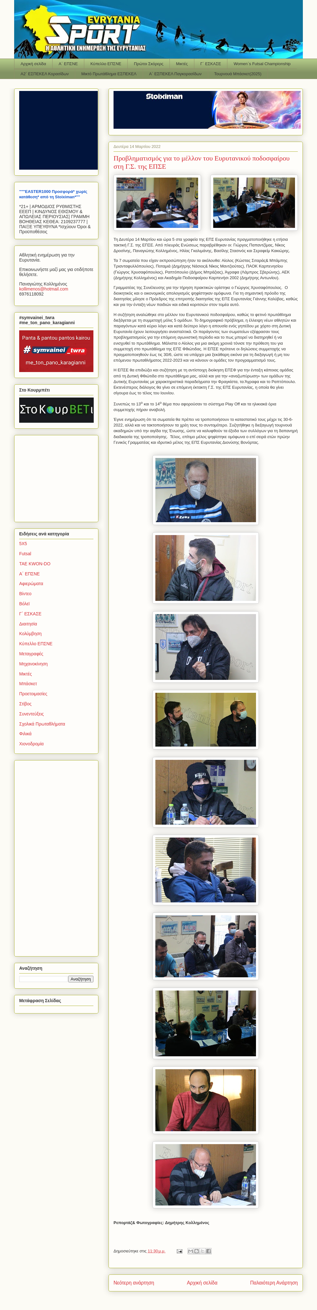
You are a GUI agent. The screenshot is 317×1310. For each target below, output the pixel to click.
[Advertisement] (58, 477)
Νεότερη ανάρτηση (134, 1282)
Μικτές (182, 63)
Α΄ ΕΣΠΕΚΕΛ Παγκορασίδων (175, 73)
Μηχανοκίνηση (33, 663)
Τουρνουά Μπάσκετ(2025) (237, 73)
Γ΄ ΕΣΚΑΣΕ (210, 63)
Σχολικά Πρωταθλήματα (42, 723)
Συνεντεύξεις (31, 713)
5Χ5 (23, 543)
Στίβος (25, 703)
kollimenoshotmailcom (43, 288)
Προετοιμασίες (33, 693)
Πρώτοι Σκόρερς (149, 63)
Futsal (25, 553)
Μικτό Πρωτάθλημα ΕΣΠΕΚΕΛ (108, 73)
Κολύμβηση (30, 633)
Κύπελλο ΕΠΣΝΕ (105, 63)
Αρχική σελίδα (33, 63)
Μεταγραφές (31, 653)
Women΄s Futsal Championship (262, 63)
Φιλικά (25, 733)
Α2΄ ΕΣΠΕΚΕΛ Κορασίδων (45, 73)
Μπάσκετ (28, 683)
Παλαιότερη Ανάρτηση (274, 1282)
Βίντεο (25, 593)
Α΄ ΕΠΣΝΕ (68, 63)
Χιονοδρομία (31, 743)
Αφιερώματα (31, 583)
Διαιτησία (28, 623)
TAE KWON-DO (34, 563)
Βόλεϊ (24, 603)
